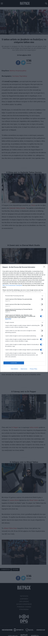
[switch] (41, 299)
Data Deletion (14, 369)
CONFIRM (14, 362)
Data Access (24, 369)
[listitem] (24, 296)
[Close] (44, 267)
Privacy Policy (33, 369)
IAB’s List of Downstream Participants (12, 285)
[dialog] (24, 318)
